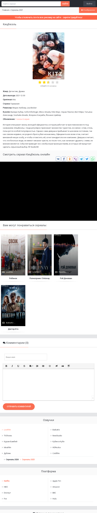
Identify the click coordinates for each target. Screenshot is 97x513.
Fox (5, 448)
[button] (6, 315)
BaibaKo (56, 379)
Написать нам (10, 508)
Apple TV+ (57, 430)
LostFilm (7, 379)
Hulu (55, 448)
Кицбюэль (11, 471)
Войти (89, 3)
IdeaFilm (7, 396)
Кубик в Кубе (58, 390)
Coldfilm (56, 402)
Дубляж (7, 402)
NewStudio (57, 385)
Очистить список (48, 478)
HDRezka (57, 396)
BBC (54, 442)
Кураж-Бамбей (10, 390)
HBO (6, 436)
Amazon (56, 436)
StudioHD (35, 147)
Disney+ (7, 442)
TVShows (8, 385)
